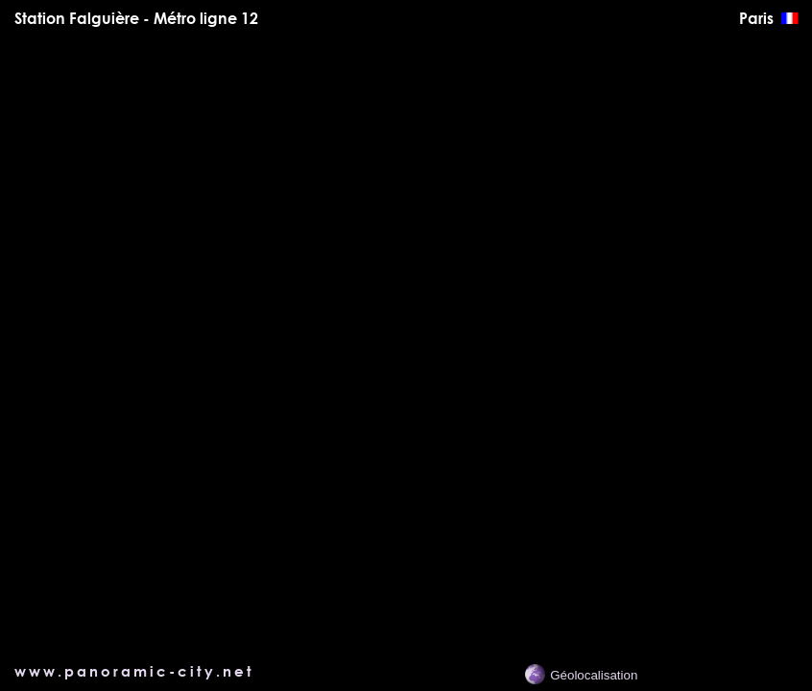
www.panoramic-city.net (134, 670)
